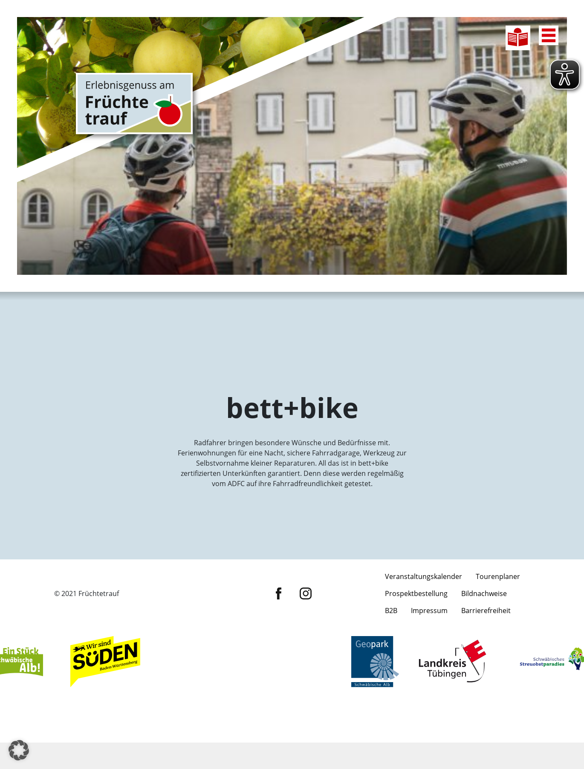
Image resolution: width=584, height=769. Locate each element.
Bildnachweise (484, 638)
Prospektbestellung (416, 638)
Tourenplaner (498, 621)
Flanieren (240, 355)
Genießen (449, 310)
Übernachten (344, 355)
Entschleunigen (344, 310)
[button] (19, 750)
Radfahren (135, 310)
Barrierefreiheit (486, 655)
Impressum (429, 655)
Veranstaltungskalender (423, 621)
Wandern (240, 310)
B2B (391, 655)
